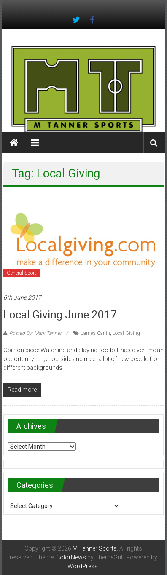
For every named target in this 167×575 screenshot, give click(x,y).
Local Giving (126, 333)
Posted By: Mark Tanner (35, 333)
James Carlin (95, 333)
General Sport (21, 273)
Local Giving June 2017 (60, 314)
